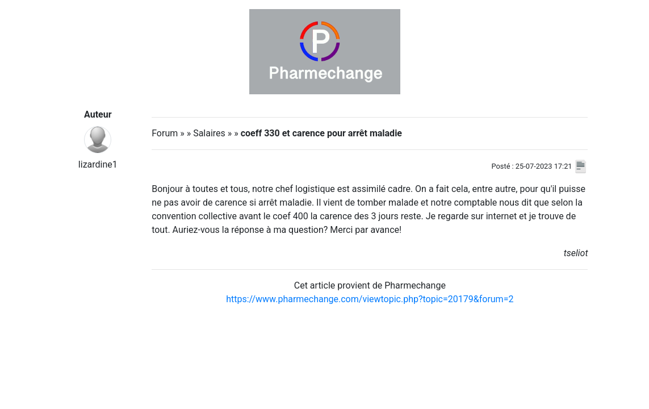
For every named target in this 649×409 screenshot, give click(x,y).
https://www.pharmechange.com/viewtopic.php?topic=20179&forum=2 (369, 299)
